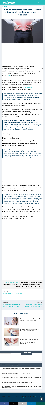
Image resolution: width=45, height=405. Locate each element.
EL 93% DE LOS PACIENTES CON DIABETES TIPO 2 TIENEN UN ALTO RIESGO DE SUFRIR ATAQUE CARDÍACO (29, 341)
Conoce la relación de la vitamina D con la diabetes (16, 373)
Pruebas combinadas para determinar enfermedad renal (17, 382)
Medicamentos (19, 293)
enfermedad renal (8, 293)
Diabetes (4, 6)
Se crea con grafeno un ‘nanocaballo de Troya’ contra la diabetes (30, 319)
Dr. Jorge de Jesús (28, 87)
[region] (22, 54)
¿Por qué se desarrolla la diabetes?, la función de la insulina (30, 329)
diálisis (9, 76)
